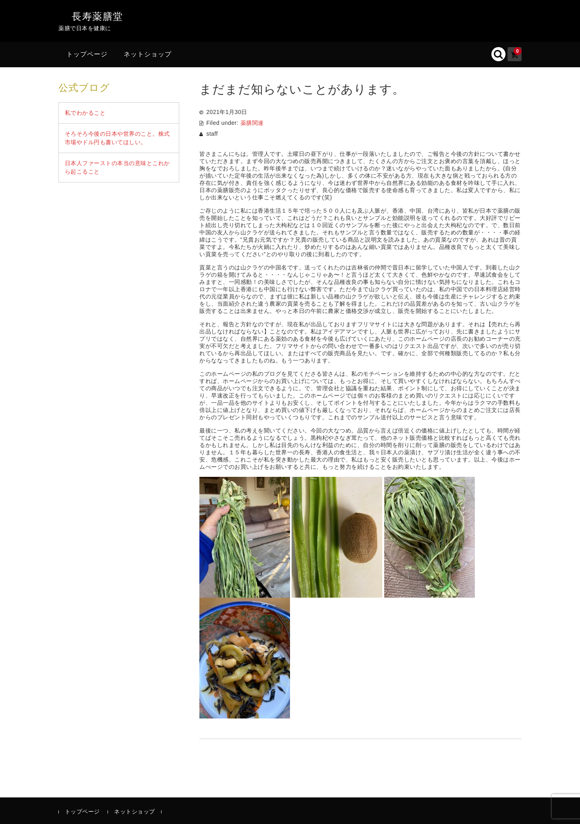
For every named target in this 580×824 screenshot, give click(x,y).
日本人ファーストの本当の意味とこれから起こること (117, 167)
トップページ (87, 54)
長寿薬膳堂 (97, 16)
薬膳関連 (252, 123)
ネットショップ (148, 54)
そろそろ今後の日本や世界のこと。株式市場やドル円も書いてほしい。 (117, 137)
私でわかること (85, 113)
